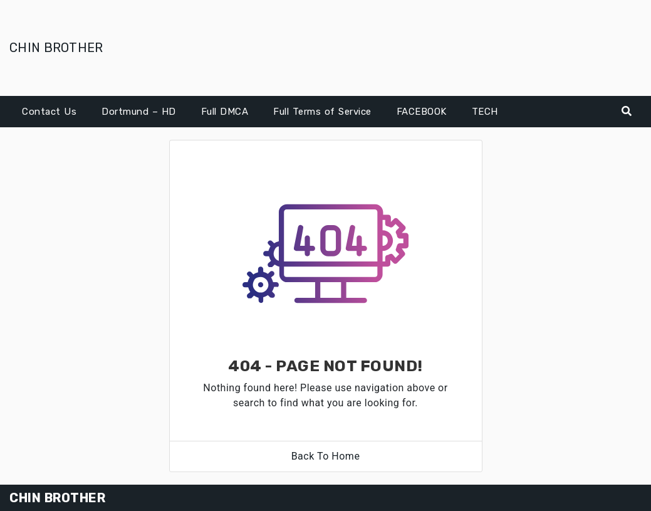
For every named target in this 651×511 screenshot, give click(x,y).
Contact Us (49, 111)
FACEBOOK (422, 111)
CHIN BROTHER (56, 47)
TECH (485, 111)
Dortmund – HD (139, 111)
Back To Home (325, 456)
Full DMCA (225, 111)
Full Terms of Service (322, 111)
